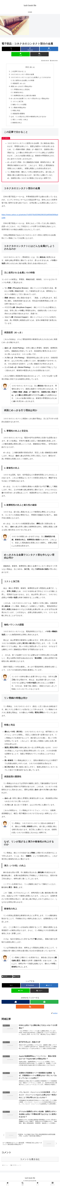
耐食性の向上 (17, 124)
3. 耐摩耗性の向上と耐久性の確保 (24, 96)
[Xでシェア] (11, 49)
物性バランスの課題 (20, 106)
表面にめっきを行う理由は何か (21, 87)
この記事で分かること (18, 71)
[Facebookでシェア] (30, 49)
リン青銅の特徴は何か (18, 109)
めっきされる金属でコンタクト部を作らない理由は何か (30, 99)
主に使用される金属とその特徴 (23, 81)
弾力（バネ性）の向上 (20, 121)
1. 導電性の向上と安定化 (21, 90)
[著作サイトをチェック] (16, 1004)
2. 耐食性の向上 (18, 93)
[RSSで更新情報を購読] (30, 1008)
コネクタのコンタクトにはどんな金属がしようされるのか (31, 78)
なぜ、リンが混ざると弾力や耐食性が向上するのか (28, 118)
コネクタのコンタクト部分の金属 (22, 74)
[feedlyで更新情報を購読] (44, 1004)
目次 (27, 67)
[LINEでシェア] (20, 54)
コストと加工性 (18, 102)
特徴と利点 (16, 112)
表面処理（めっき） (20, 84)
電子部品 (16, 978)
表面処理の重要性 (19, 115)
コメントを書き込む (30, 1161)
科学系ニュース (7, 978)
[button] (39, 54)
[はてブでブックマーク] (49, 49)
